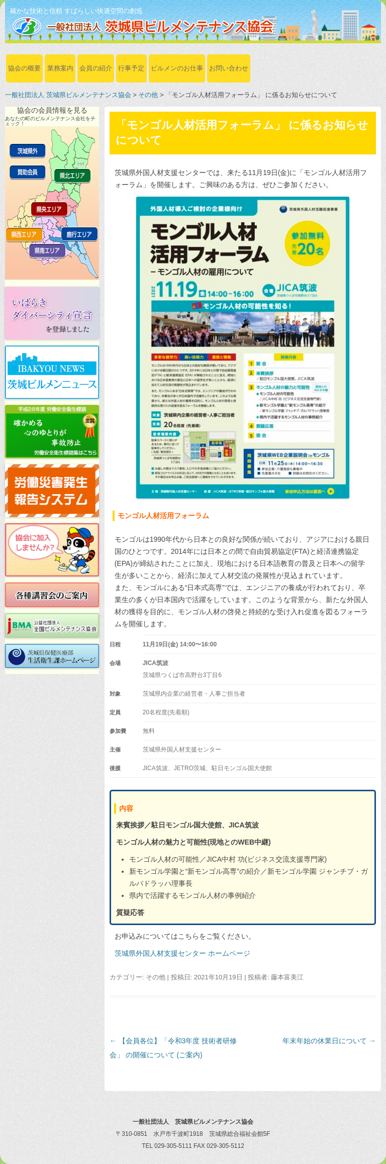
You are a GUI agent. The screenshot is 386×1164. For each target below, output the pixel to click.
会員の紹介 (95, 68)
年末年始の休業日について (329, 1041)
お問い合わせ (228, 68)
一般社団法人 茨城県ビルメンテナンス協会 (68, 95)
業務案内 (60, 68)
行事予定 (131, 68)
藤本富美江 (287, 977)
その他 (148, 95)
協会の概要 (24, 68)
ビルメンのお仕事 (177, 68)
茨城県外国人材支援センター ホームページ (182, 953)
